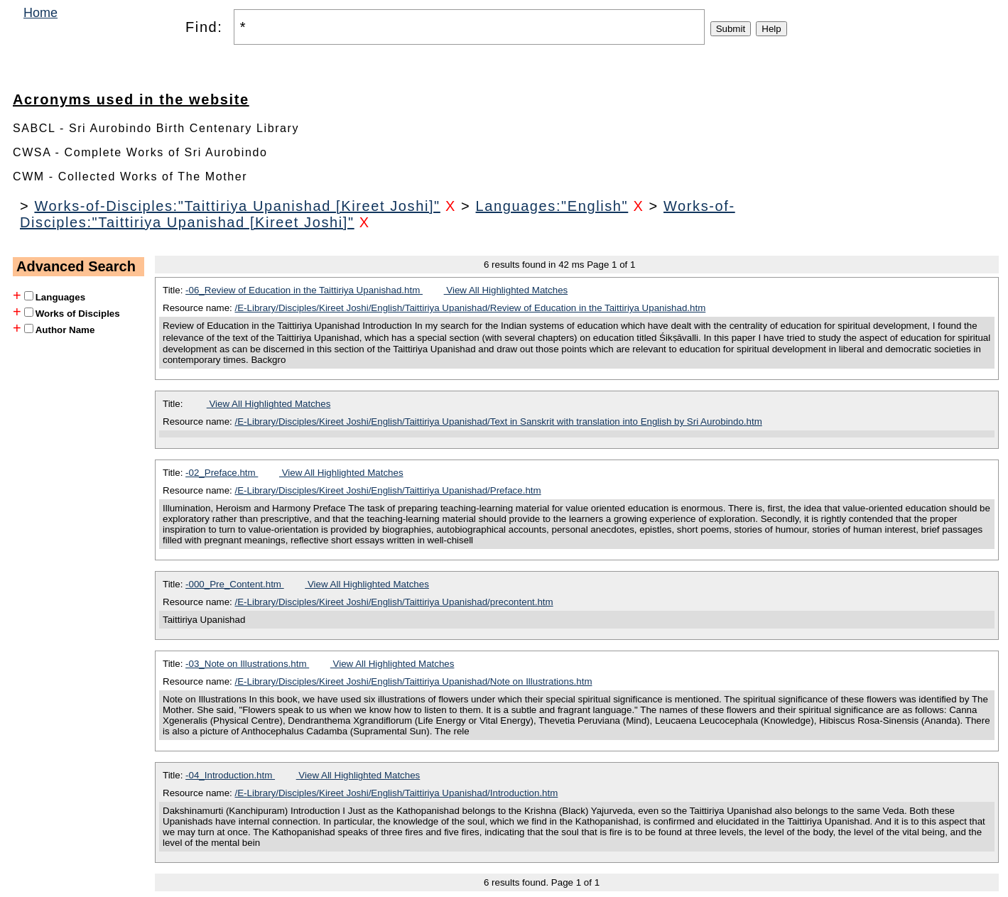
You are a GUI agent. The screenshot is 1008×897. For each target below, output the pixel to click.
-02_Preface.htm (221, 472)
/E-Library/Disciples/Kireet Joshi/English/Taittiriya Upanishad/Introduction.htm (396, 793)
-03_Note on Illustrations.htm (247, 663)
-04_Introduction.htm (230, 775)
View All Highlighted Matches (506, 290)
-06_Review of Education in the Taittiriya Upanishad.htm (304, 290)
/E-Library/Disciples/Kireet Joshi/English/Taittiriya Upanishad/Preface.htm (388, 490)
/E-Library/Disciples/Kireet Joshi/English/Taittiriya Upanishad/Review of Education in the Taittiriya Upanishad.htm (470, 308)
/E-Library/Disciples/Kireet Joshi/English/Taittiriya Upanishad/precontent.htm (394, 602)
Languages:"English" (552, 206)
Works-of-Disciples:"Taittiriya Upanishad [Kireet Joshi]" (237, 206)
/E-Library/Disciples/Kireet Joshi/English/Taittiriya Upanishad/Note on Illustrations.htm (413, 681)
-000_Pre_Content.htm (234, 584)
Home (40, 13)
